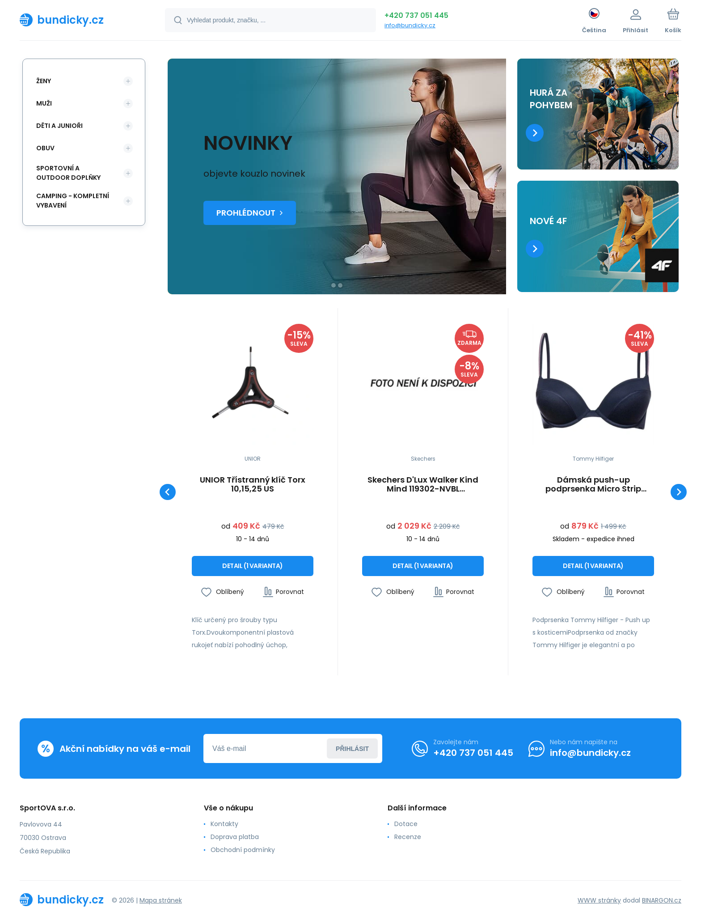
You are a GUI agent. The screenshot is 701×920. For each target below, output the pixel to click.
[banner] (81, 19)
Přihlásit (352, 748)
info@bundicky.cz (409, 25)
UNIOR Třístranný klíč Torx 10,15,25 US (252, 484)
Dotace (406, 823)
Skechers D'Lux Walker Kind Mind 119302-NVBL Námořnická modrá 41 (422, 484)
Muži (44, 103)
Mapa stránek (160, 899)
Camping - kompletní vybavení (72, 200)
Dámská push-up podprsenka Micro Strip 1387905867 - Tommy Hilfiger (593, 484)
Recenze (407, 836)
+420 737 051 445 (416, 15)
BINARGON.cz (661, 899)
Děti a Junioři (59, 125)
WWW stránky (599, 899)
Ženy (43, 80)
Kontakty (224, 823)
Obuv (45, 148)
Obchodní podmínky (243, 849)
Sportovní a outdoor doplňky (68, 173)
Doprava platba (235, 836)
